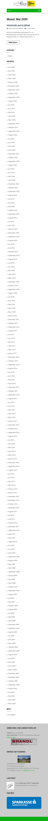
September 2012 (14, 508)
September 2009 (14, 557)
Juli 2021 (11, 222)
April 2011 (11, 534)
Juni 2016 (11, 376)
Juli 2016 (11, 372)
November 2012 (13, 500)
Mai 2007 (11, 602)
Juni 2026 (11, 67)
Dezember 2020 (13, 233)
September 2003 (14, 685)
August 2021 (12, 218)
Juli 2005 (11, 636)
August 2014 (12, 436)
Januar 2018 (12, 316)
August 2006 (12, 609)
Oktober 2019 (13, 252)
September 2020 (14, 237)
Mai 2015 (11, 410)
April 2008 (11, 583)
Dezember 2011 (13, 527)
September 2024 (14, 131)
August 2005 (12, 632)
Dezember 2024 (13, 124)
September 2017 (14, 327)
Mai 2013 (11, 481)
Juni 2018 (11, 301)
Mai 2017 (11, 342)
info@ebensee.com (28, 770)
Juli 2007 (11, 598)
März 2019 (12, 278)
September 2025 (14, 97)
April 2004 (11, 666)
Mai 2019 (11, 270)
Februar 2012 (13, 523)
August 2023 (12, 165)
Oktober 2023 (13, 158)
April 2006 (11, 621)
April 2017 (11, 346)
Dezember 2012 (13, 496)
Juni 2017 (11, 338)
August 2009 (12, 560)
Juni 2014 (11, 444)
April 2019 (11, 274)
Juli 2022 (11, 199)
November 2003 (13, 677)
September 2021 (14, 214)
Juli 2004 (11, 658)
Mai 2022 (11, 206)
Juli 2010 (11, 545)
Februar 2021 (13, 229)
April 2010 (11, 553)
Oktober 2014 (13, 429)
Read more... (13, 42)
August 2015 (12, 399)
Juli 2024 (11, 139)
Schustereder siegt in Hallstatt (18, 25)
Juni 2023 (11, 173)
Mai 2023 (11, 176)
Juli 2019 (11, 263)
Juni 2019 (11, 267)
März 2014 (12, 455)
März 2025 (12, 120)
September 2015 (14, 395)
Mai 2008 (11, 579)
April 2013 (11, 485)
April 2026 (11, 75)
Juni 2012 (11, 519)
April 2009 (11, 568)
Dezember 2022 (13, 184)
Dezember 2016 (13, 357)
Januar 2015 (12, 421)
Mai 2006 (11, 617)
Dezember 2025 (13, 86)
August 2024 (12, 135)
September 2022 (14, 191)
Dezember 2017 (13, 319)
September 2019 (14, 255)
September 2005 (14, 628)
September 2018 (14, 289)
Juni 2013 (11, 478)
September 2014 (14, 432)
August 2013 (12, 470)
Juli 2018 (11, 297)
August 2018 (12, 293)
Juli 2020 (11, 244)
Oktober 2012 (13, 504)
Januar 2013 (12, 493)
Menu (9, 10)
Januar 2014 (12, 459)
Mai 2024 (11, 146)
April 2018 (11, 308)
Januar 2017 (12, 353)
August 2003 (12, 688)
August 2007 (12, 594)
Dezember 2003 (13, 673)
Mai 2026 (11, 71)
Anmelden (11, 715)
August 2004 (12, 655)
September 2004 (14, 651)
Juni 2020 (11, 248)
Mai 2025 (11, 112)
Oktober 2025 (13, 93)
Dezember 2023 (13, 154)
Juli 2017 (11, 334)
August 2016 (12, 368)
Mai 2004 (11, 662)
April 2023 (11, 180)
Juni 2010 (11, 549)
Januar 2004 (12, 670)
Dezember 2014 (13, 425)
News (10, 56)
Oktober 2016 (13, 361)
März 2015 (12, 417)
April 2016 (11, 383)
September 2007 (14, 591)
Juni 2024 (11, 142)
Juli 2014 (11, 440)
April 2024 (11, 150)
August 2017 (12, 331)
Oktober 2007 (13, 587)
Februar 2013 (13, 489)
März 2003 (12, 704)
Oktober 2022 (13, 188)
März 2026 (12, 78)
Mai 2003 (11, 696)
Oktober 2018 (13, 286)
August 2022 (12, 195)
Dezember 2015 (13, 387)
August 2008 (12, 575)
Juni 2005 (11, 640)
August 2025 (12, 101)
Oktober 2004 (13, 647)
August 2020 (12, 240)
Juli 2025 (11, 105)
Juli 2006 (11, 613)
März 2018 (12, 312)
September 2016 (14, 365)
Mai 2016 (11, 380)
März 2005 (12, 643)
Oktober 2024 (13, 127)
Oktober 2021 (13, 210)
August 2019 (12, 259)
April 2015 (11, 414)
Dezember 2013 (13, 463)
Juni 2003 (11, 692)
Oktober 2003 (13, 681)
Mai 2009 (11, 564)
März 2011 (12, 538)
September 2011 (14, 530)
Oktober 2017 (13, 323)
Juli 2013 (11, 474)
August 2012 (12, 511)
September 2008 (14, 572)
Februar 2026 (13, 82)
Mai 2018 (11, 304)
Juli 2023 (11, 169)
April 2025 (11, 116)
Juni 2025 (11, 109)
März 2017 (12, 350)
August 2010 (12, 542)
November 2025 (13, 90)
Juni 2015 (11, 406)
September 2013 (14, 466)
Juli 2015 (11, 402)
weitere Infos (11, 737)
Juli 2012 (11, 515)
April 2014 (11, 451)
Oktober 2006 (13, 606)
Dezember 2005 (13, 624)
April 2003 (11, 700)
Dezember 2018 (13, 282)
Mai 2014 (11, 447)
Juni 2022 (11, 203)
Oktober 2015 (13, 391)
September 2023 (14, 161)
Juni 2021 (11, 225)
